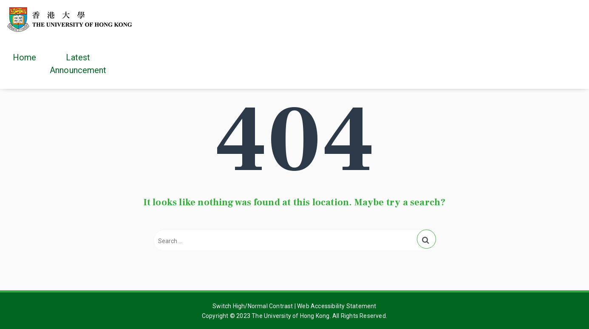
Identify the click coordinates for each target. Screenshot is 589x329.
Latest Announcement (78, 63)
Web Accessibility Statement (336, 306)
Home (24, 57)
